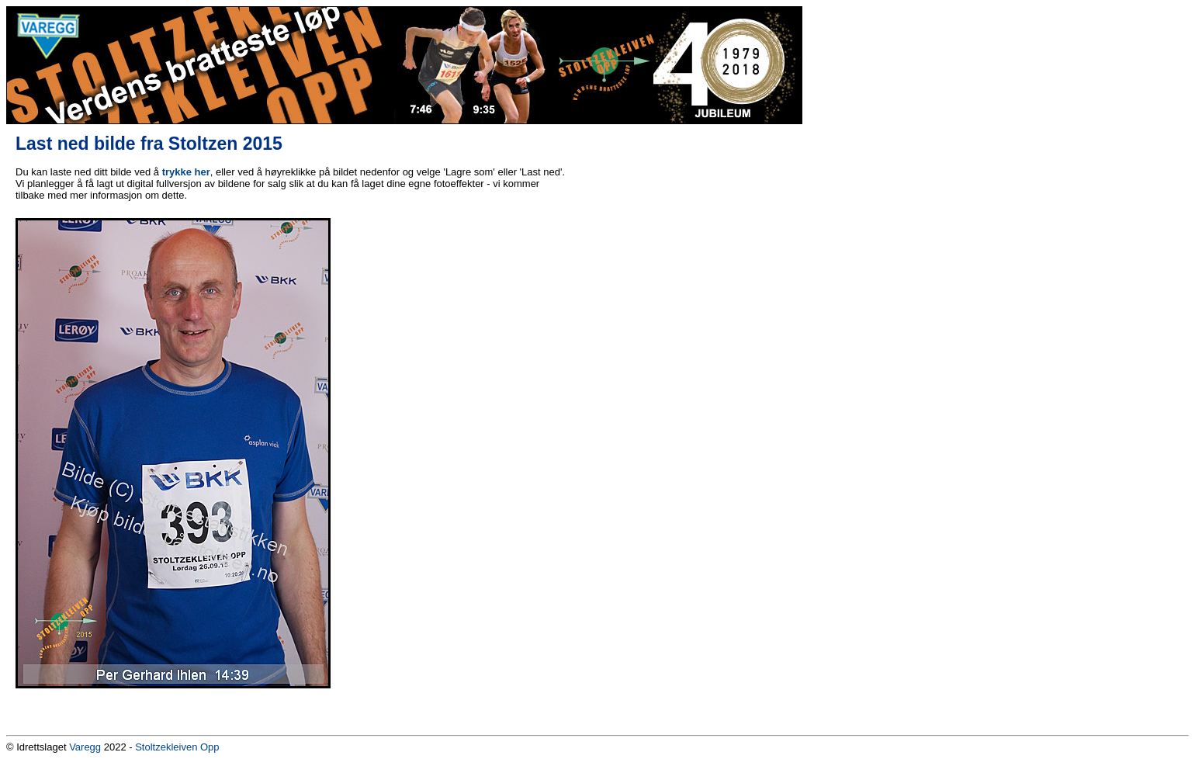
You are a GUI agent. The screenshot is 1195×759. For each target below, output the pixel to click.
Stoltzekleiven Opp (177, 747)
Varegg (85, 747)
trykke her (186, 172)
